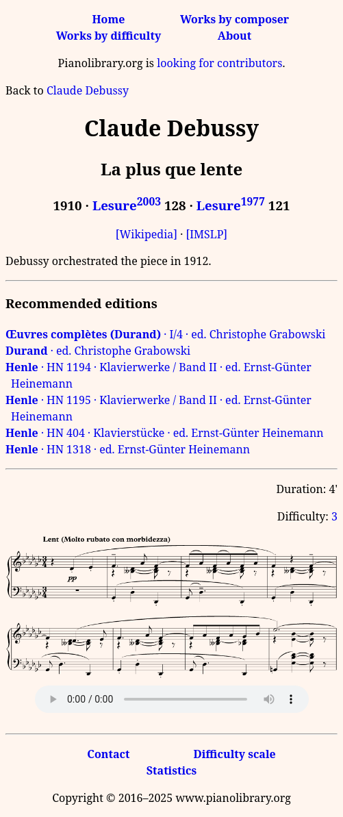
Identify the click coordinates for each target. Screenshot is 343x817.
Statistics (171, 770)
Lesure (126, 205)
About (234, 35)
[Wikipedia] (146, 234)
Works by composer (234, 19)
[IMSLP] (206, 234)
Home (108, 19)
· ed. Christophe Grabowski (97, 350)
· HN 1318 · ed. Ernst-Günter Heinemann (127, 449)
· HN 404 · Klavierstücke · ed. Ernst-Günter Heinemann (164, 432)
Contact (108, 754)
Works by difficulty (109, 35)
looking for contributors (219, 63)
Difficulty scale (234, 754)
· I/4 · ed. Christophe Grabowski (165, 334)
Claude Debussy (88, 90)
